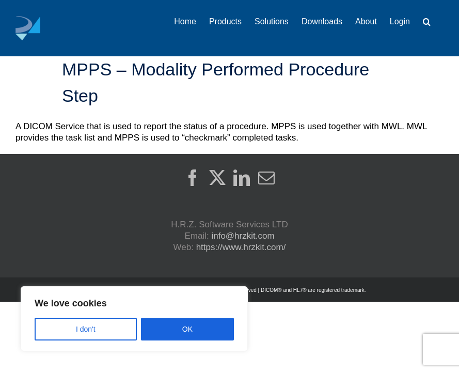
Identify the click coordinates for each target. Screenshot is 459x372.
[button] (427, 21)
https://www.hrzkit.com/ (241, 247)
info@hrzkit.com (242, 236)
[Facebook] (192, 177)
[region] (134, 318)
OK (187, 329)
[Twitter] (217, 177)
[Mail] (266, 177)
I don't (86, 329)
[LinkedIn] (241, 177)
